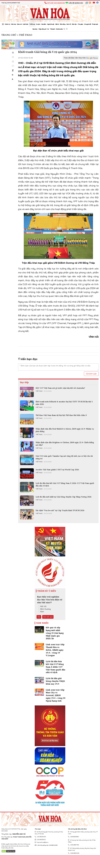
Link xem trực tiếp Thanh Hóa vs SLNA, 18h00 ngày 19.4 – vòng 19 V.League (55, 650)
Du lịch (38, 24)
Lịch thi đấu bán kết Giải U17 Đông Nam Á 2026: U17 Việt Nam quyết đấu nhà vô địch (65, 484)
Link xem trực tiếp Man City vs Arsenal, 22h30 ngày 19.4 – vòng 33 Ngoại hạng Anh (55, 695)
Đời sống (62, 24)
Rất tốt (42, 606)
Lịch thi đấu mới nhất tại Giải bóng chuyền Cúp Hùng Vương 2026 (63, 496)
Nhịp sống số (42, 29)
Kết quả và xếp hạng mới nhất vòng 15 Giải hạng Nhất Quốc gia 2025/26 (55, 633)
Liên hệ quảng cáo (74, 3)
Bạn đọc (35, 29)
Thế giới (52, 29)
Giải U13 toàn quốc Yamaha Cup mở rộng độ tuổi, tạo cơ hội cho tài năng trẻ (64, 457)
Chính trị (7, 24)
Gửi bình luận (91, 374)
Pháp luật (95, 24)
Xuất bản (25, 24)
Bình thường (44, 609)
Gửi (39, 617)
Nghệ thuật (50, 24)
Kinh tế (68, 24)
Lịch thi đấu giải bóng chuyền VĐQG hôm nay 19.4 (55, 681)
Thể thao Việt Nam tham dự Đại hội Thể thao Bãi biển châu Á (61, 415)
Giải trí (57, 24)
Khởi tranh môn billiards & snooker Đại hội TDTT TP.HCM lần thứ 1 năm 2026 (64, 403)
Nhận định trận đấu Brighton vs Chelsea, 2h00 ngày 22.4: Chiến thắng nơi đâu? (65, 443)
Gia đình (43, 24)
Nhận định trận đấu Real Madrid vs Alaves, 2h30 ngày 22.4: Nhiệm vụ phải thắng (65, 430)
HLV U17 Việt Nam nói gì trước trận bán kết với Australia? (60, 387)
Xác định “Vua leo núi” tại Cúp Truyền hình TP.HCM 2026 (60, 510)
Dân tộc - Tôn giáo (77, 24)
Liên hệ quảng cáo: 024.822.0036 (46, 845)
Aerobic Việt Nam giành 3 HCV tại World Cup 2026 (57, 469)
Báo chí (19, 24)
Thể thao (32, 24)
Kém (41, 611)
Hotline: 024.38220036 (55, 3)
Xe (48, 29)
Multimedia (59, 29)
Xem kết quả (47, 617)
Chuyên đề (87, 24)
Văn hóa (13, 24)
